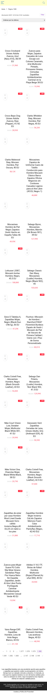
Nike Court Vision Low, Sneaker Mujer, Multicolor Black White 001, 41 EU (12, 428)
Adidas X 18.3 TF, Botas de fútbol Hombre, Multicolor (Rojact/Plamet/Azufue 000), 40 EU (34, 571)
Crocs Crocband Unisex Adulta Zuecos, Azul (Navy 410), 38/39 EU (12, 56)
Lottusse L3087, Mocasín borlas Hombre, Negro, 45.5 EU (12, 274)
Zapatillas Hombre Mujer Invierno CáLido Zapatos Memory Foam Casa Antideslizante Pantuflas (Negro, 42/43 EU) (34, 522)
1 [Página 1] (6, 651)
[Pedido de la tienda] (23, 20)
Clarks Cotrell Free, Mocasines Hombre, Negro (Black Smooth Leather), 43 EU (12, 381)
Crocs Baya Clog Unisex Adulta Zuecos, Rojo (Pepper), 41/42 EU (12, 121)
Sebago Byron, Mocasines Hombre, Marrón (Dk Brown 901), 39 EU (34, 229)
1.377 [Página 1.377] (21, 651)
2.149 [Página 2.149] (38, 656)
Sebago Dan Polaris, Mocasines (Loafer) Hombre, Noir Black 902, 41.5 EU (34, 383)
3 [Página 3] (13, 651)
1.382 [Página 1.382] (10, 656)
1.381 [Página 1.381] (5, 656)
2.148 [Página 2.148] (32, 656)
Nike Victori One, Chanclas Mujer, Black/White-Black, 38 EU (12, 473)
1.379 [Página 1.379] (33, 651)
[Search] (43, 3)
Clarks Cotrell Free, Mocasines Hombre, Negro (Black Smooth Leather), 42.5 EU (34, 474)
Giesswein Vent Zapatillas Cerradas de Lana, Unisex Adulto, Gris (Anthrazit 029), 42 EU (34, 429)
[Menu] (2, 3)
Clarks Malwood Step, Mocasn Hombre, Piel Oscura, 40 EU (12, 163)
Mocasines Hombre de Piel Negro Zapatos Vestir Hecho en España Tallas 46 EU (12, 231)
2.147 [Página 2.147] (26, 656)
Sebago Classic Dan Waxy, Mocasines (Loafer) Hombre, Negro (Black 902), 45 (34, 277)
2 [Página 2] (10, 651)
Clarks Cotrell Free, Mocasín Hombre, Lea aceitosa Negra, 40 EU (34, 633)
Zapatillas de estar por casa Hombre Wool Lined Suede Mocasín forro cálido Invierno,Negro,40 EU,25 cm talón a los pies (12, 522)
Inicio (3, 9)
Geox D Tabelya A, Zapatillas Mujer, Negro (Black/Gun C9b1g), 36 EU (12, 321)
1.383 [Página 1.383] (16, 656)
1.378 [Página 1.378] (27, 651)
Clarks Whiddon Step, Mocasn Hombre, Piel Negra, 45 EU (34, 119)
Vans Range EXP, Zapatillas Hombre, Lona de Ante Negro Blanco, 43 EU (12, 634)
